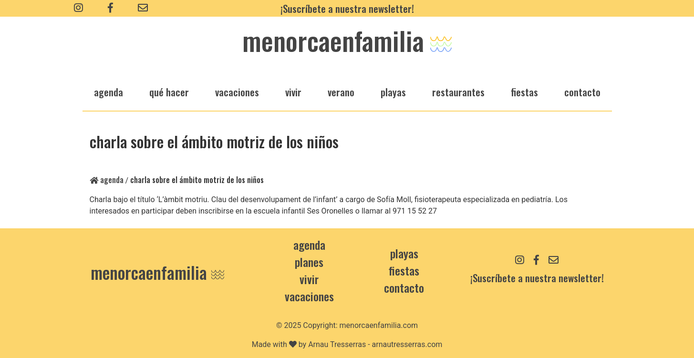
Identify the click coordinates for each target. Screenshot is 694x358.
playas (393, 91)
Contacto (582, 91)
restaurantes (458, 91)
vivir (293, 91)
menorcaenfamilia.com (379, 325)
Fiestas (404, 270)
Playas (404, 253)
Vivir (309, 278)
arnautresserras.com (407, 344)
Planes (309, 261)
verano (341, 91)
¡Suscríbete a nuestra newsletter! (347, 8)
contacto (404, 287)
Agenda (107, 179)
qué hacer (169, 91)
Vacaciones (309, 296)
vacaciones (237, 91)
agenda (108, 91)
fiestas (524, 91)
